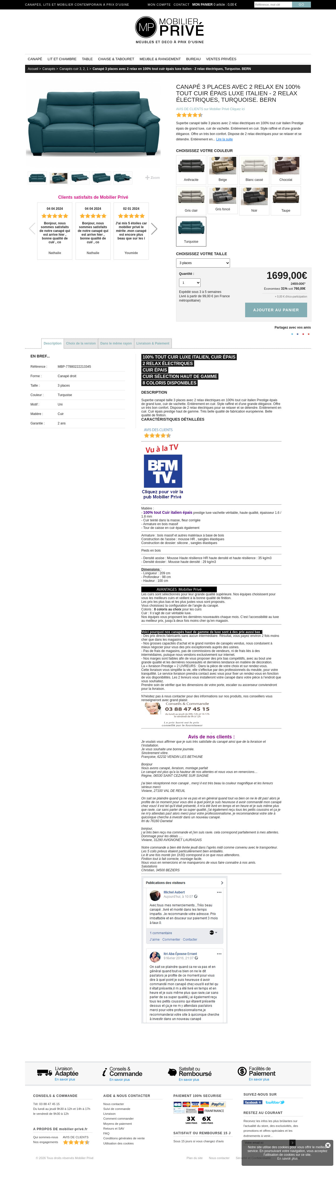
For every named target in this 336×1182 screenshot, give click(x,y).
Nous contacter (113, 1104)
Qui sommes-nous (45, 1137)
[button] (154, 229)
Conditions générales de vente (124, 1138)
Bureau (193, 59)
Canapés (48, 69)
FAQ (106, 1133)
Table (87, 59)
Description (52, 343)
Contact (182, 4)
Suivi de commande (116, 1108)
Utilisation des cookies (118, 1143)
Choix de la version (81, 343)
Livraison (109, 1113)
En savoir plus (287, 1158)
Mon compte (159, 4)
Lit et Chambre (61, 59)
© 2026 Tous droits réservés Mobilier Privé (65, 1158)
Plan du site (195, 1158)
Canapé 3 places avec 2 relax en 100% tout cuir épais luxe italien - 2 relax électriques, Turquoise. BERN (171, 69)
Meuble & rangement (160, 59)
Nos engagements (45, 1142)
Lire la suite (224, 139)
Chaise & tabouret (116, 59)
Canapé (35, 59)
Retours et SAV (113, 1128)
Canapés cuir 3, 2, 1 (73, 69)
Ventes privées (221, 59)
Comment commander (118, 1118)
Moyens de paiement (117, 1123)
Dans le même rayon (116, 343)
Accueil (33, 69)
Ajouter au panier (276, 310)
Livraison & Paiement (152, 343)
